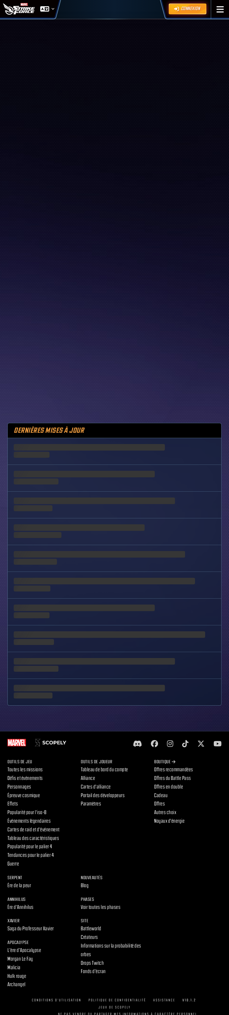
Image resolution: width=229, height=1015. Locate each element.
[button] (220, 9)
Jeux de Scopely (114, 1007)
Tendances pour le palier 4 (30, 855)
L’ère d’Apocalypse (24, 950)
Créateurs (89, 937)
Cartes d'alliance (96, 787)
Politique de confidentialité (117, 1000)
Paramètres (91, 804)
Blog (85, 885)
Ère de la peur (19, 885)
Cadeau (161, 795)
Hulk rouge (16, 976)
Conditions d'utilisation (56, 1000)
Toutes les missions (25, 770)
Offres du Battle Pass (172, 778)
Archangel (16, 984)
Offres (159, 804)
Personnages (19, 787)
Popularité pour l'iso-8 (27, 812)
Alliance (88, 778)
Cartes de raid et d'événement (33, 830)
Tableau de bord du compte (104, 770)
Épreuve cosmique (23, 795)
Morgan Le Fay (20, 959)
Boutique (165, 762)
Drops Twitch (92, 963)
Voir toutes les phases (100, 907)
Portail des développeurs (103, 795)
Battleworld (91, 929)
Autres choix (165, 812)
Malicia (14, 967)
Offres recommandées (173, 770)
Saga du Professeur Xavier (30, 929)
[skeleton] (114, 447)
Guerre (13, 864)
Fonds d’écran (93, 971)
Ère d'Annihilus (20, 907)
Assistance (164, 1000)
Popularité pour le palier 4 (29, 847)
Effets (12, 804)
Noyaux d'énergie (169, 821)
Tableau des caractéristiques (33, 838)
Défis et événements (25, 778)
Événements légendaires (29, 821)
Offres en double (168, 787)
